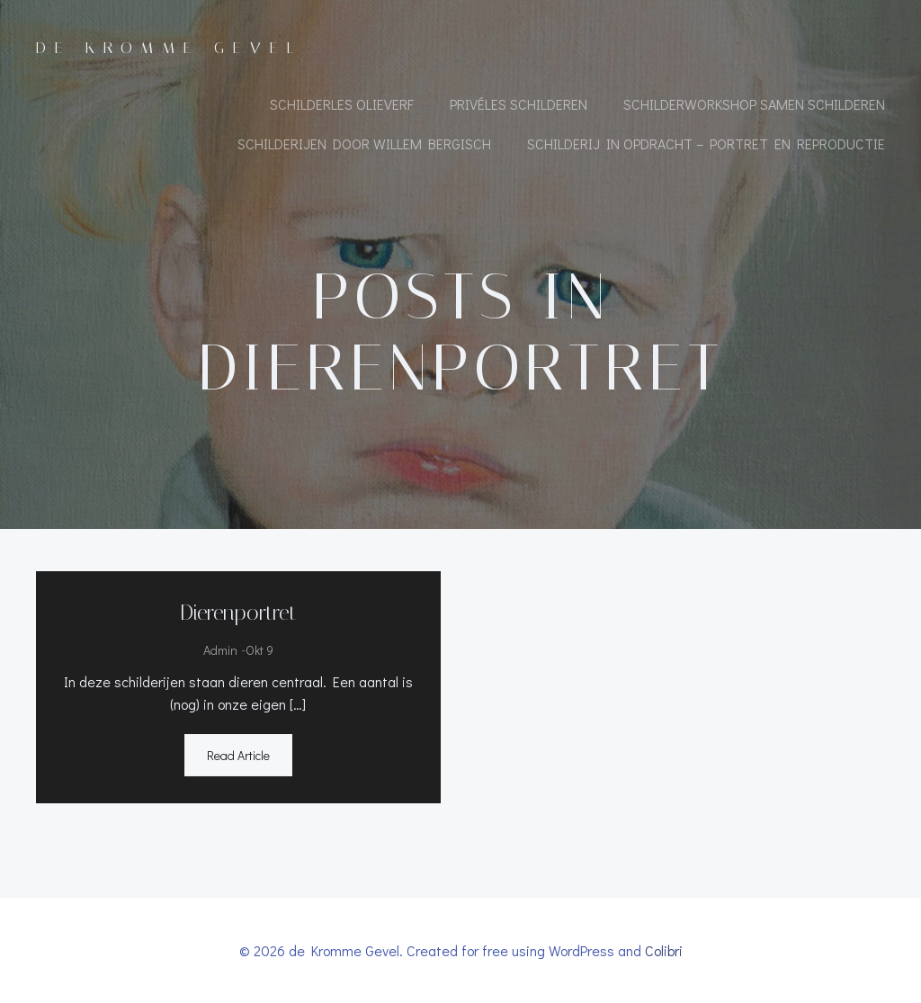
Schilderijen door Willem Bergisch (364, 143)
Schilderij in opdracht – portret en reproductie (706, 143)
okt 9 (259, 649)
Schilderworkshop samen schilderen (754, 103)
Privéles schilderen (518, 103)
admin (220, 649)
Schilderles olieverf (342, 103)
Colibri (664, 950)
